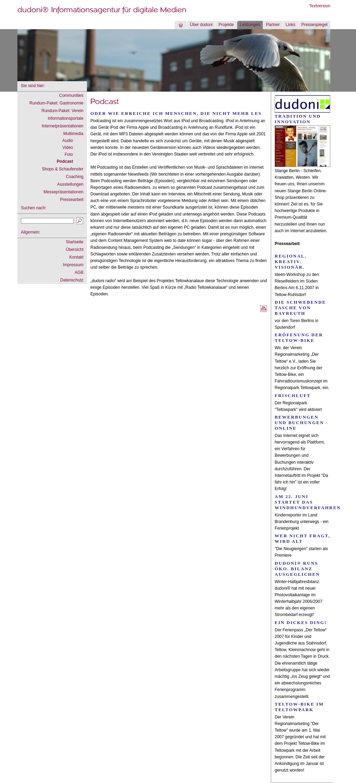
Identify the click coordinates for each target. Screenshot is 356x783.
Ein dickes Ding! (301, 622)
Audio (67, 140)
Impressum (73, 264)
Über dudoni (201, 24)
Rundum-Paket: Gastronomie (56, 103)
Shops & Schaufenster (62, 169)
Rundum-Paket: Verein (62, 110)
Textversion (319, 5)
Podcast (65, 161)
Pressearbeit (71, 199)
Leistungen (250, 24)
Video (68, 147)
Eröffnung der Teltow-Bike (299, 337)
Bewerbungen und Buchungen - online (301, 422)
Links (291, 24)
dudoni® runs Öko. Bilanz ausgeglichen (297, 569)
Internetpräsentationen (62, 126)
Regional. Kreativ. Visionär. (291, 261)
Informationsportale (65, 118)
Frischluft (293, 395)
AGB (79, 272)
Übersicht (74, 249)
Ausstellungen (70, 184)
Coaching (74, 176)
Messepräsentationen (63, 192)
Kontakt (76, 257)
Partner (273, 24)
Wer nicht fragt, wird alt (302, 538)
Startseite (74, 241)
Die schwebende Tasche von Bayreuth (300, 308)
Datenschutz (71, 280)
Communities (71, 95)
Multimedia (73, 133)
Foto (69, 154)
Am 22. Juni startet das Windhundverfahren (308, 502)
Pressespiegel (314, 24)
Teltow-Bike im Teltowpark (299, 706)
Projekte (226, 24)
